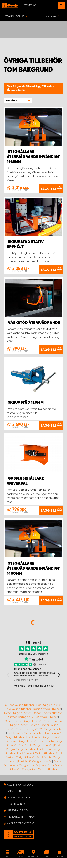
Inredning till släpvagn (22, 816)
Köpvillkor (14, 791)
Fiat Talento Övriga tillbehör (43, 737)
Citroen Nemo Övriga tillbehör (23, 721)
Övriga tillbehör (16, 90)
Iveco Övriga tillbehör (17, 713)
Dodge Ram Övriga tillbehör (39, 769)
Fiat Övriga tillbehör (48, 705)
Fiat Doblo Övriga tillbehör (20, 741)
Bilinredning (33, 86)
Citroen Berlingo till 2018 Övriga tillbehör (33, 717)
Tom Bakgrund (15, 86)
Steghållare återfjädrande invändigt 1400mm (33, 569)
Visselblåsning (16, 804)
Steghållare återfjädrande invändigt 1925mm (33, 157)
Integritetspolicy (18, 797)
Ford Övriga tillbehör (18, 708)
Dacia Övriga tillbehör (47, 708)
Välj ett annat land (20, 784)
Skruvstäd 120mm (26, 403)
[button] (18, 100)
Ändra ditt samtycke (20, 823)
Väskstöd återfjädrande (34, 323)
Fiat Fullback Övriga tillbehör (25, 733)
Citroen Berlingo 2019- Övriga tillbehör (39, 729)
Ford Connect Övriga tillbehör (35, 753)
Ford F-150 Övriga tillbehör (34, 761)
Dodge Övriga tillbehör (47, 713)
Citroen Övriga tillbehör (19, 705)
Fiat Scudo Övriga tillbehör (35, 745)
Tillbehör (47, 86)
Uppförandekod (17, 810)
